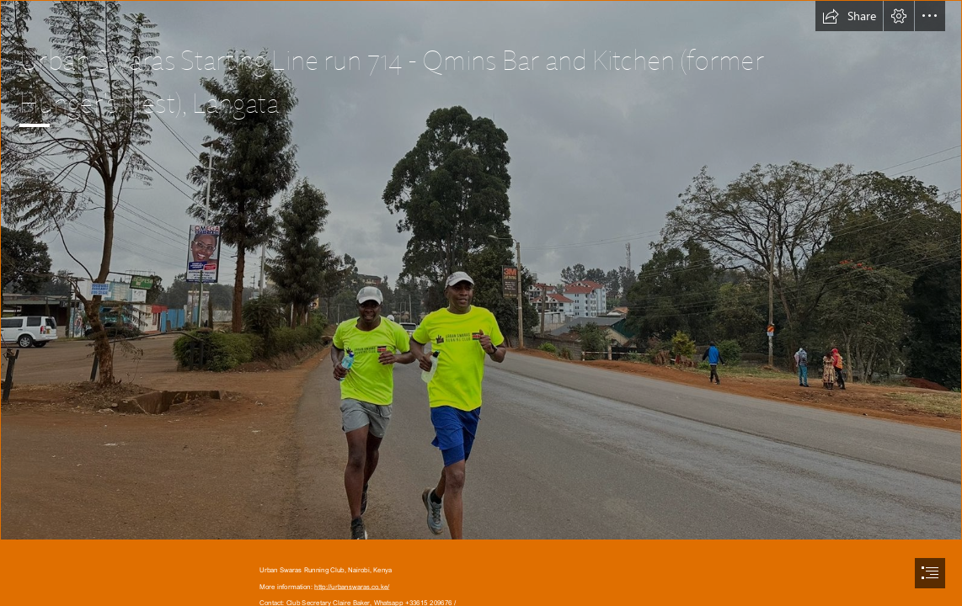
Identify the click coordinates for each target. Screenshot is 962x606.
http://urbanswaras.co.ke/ (351, 586)
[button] (849, 16)
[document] (481, 303)
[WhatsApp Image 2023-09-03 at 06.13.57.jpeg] (481, 270)
